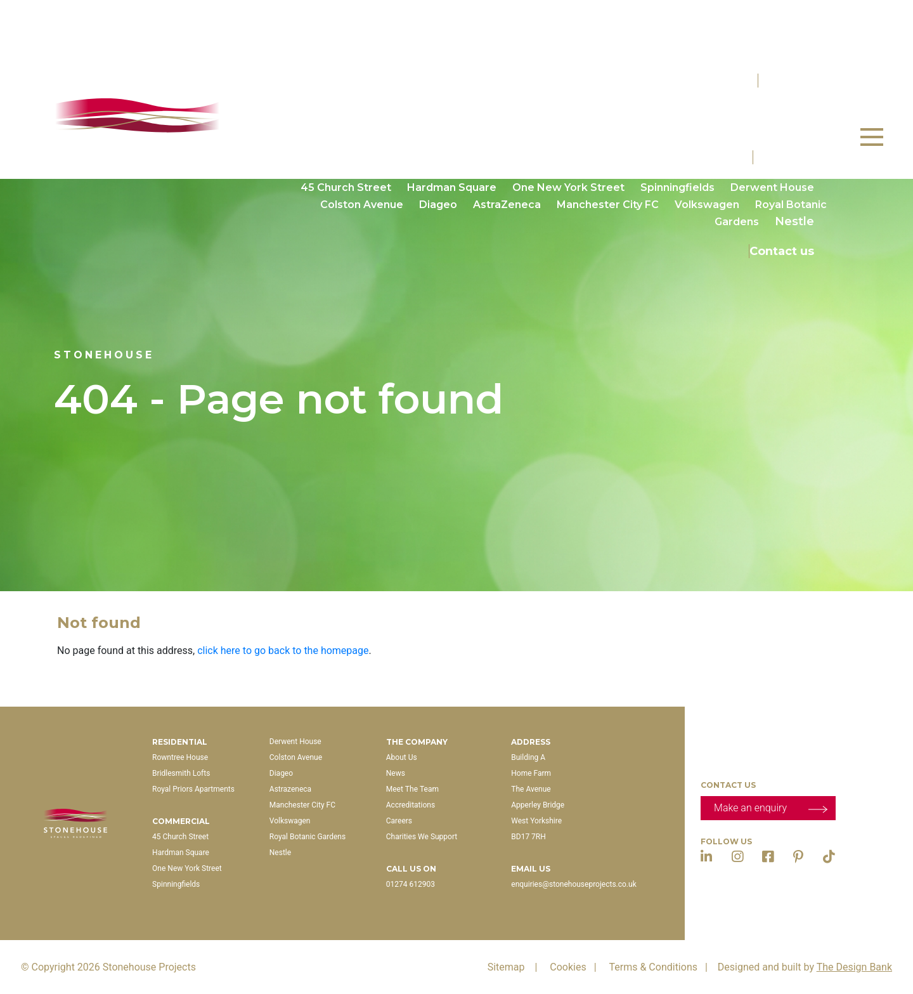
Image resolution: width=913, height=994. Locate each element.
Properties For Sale (769, 21)
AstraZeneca (507, 205)
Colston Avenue (361, 205)
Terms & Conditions (660, 967)
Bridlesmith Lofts (459, 110)
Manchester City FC (608, 205)
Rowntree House (348, 110)
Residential (792, 81)
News (395, 773)
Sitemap (515, 967)
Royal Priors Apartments (594, 110)
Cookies (575, 967)
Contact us (781, 251)
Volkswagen (707, 205)
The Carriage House (757, 127)
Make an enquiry (770, 807)
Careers (399, 820)
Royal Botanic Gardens (307, 836)
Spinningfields (677, 187)
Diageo (438, 205)
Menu (873, 131)
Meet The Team (412, 789)
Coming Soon (775, 51)
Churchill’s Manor (729, 110)
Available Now (680, 51)
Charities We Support (421, 836)
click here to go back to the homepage (282, 650)
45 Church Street (346, 187)
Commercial (790, 157)
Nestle (794, 221)
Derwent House (772, 187)
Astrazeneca (290, 789)
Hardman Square (451, 187)
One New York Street (568, 187)
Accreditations (410, 805)
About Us (401, 757)
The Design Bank (854, 967)
